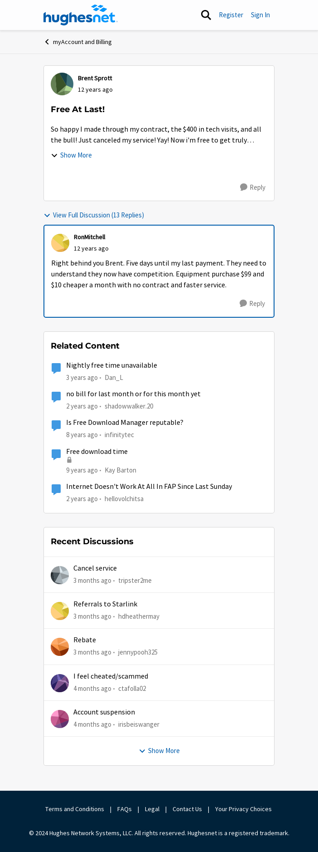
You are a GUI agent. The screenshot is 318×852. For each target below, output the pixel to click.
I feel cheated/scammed (110, 676)
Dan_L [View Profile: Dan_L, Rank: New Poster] (114, 377)
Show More (71, 155)
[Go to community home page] (80, 15)
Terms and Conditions (74, 809)
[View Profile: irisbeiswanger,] (60, 719)
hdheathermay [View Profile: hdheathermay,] (138, 616)
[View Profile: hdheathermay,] (60, 611)
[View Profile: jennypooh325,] (60, 647)
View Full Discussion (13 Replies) (93, 215)
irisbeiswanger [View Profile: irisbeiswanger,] (138, 724)
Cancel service (95, 568)
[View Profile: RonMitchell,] (60, 243)
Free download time (97, 451)
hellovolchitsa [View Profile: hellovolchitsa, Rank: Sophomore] (124, 498)
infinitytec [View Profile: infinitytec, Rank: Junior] (119, 434)
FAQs (124, 809)
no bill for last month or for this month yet (133, 394)
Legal (152, 809)
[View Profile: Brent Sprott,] (62, 84)
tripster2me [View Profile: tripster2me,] (135, 580)
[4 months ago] (92, 688)
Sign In (260, 14)
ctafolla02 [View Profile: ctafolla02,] (132, 688)
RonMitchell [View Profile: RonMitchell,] (89, 237)
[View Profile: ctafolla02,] (60, 683)
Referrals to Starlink (105, 604)
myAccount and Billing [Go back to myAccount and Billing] (77, 42)
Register (231, 14)
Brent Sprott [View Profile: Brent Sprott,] (95, 78)
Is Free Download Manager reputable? (124, 422)
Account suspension (104, 712)
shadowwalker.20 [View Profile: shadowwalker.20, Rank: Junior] (129, 406)
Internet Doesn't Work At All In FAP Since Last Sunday (149, 486)
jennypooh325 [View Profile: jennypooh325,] (138, 652)
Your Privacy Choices (244, 809)
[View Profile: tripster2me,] (60, 575)
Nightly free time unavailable (111, 365)
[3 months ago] (92, 580)
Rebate (84, 640)
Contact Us (187, 809)
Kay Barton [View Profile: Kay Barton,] (120, 469)
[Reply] (252, 187)
